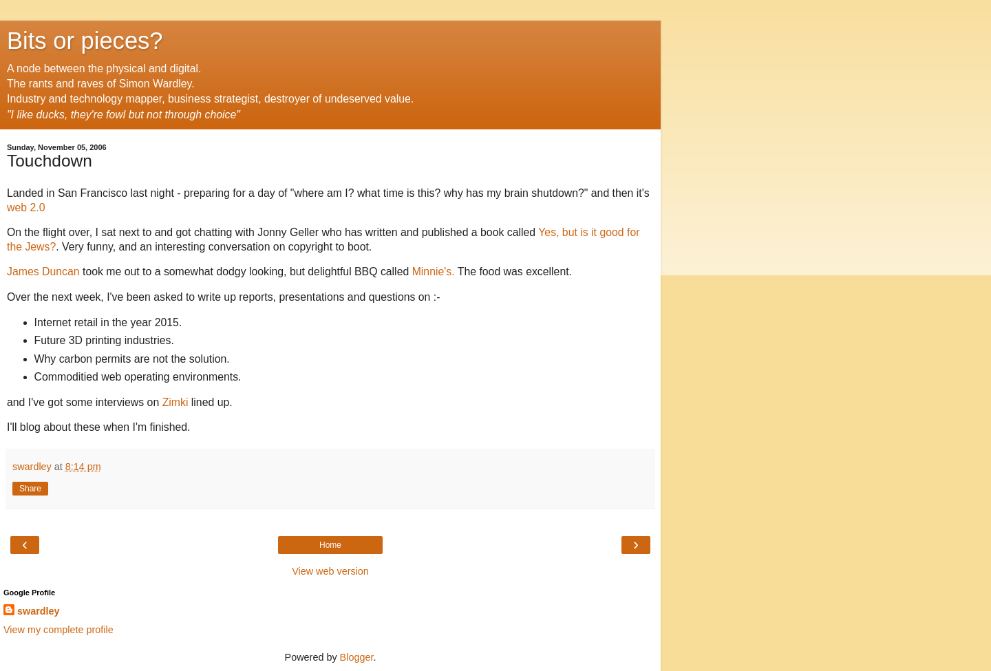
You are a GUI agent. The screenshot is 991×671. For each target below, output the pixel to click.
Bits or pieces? (85, 41)
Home (330, 545)
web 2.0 (26, 207)
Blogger (357, 657)
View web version (330, 571)
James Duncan (45, 271)
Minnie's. (433, 271)
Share (30, 488)
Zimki (175, 402)
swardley (38, 611)
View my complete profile (58, 629)
